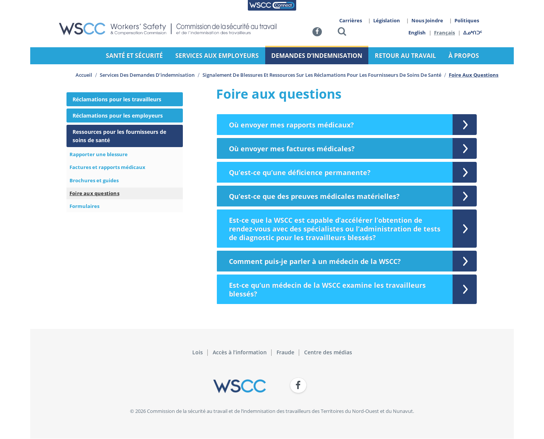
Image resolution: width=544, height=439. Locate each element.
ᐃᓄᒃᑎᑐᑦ (473, 32)
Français (445, 32)
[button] (342, 32)
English (417, 32)
